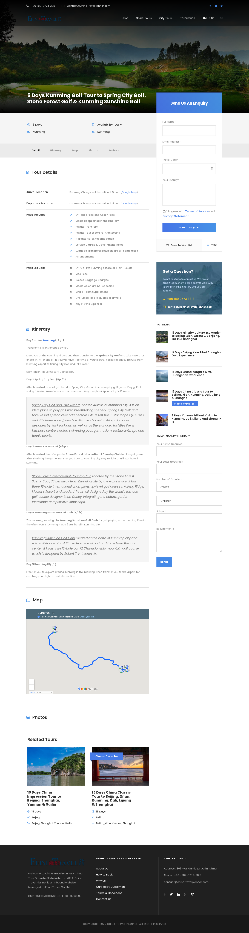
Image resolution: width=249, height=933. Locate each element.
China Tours (144, 18)
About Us (208, 18)
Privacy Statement (175, 216)
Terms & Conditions (109, 893)
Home (124, 18)
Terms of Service (197, 211)
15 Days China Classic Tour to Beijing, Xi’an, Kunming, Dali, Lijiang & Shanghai (196, 395)
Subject (189, 516)
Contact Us (103, 899)
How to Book (104, 874)
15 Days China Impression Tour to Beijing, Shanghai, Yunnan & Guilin (44, 798)
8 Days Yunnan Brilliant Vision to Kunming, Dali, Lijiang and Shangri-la (196, 419)
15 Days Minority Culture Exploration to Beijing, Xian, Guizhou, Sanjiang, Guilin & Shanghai (196, 336)
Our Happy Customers (110, 887)
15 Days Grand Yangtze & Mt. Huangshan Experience (192, 373)
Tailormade (187, 18)
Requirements (189, 540)
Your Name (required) (189, 449)
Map (75, 150)
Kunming (48, 340)
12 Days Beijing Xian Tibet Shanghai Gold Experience (196, 353)
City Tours (166, 18)
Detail (36, 150)
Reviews (113, 150)
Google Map (129, 192)
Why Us (101, 881)
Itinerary (55, 150)
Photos (93, 150)
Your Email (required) (189, 467)
